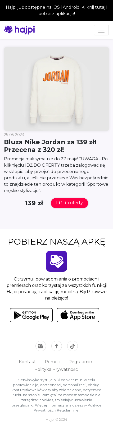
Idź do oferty (69, 202)
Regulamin (80, 361)
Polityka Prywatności (56, 369)
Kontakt (27, 361)
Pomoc (52, 361)
